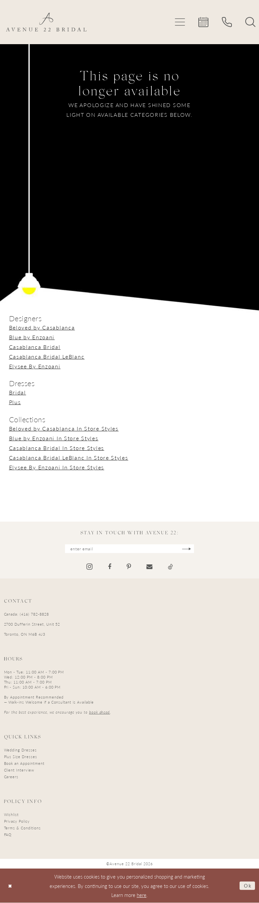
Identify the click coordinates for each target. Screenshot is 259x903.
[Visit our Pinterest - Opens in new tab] (129, 567)
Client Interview (19, 770)
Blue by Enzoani (32, 337)
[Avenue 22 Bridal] (46, 22)
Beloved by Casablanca (42, 327)
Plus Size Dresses (20, 756)
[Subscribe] (189, 548)
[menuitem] (180, 22)
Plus (15, 402)
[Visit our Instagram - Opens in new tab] (89, 566)
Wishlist (11, 814)
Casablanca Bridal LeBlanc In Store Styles (68, 457)
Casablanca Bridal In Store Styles (56, 448)
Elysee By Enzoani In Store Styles (56, 467)
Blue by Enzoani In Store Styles (54, 438)
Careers (11, 777)
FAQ (8, 834)
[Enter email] (130, 548)
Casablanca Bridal (35, 347)
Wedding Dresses (20, 750)
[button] (180, 22)
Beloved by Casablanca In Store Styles (64, 428)
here (141, 895)
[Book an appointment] (203, 22)
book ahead (99, 712)
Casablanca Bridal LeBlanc (47, 356)
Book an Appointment (24, 763)
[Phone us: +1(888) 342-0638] (227, 22)
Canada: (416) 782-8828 (26, 614)
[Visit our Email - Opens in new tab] (149, 567)
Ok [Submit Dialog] (247, 885)
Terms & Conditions (22, 828)
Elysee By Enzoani (35, 366)
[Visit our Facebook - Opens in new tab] (109, 567)
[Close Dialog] (10, 886)
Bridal (17, 392)
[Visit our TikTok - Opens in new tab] (170, 567)
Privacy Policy (17, 821)
